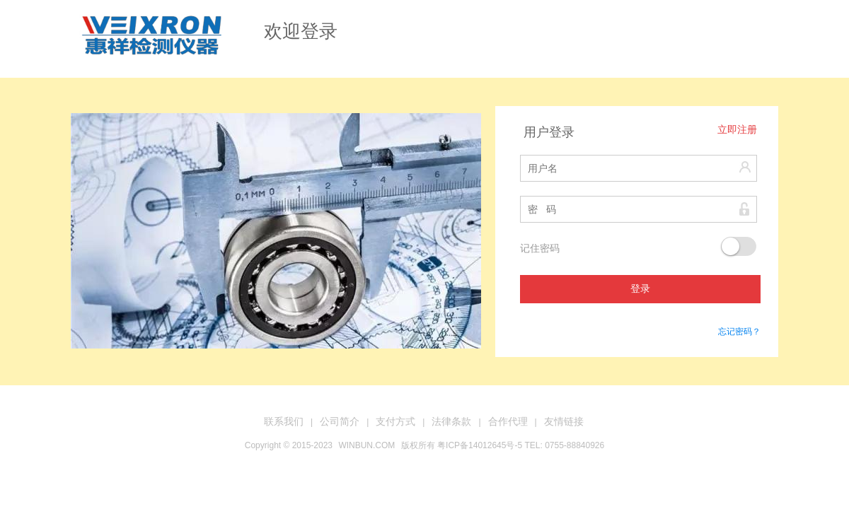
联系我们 (284, 421)
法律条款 (451, 421)
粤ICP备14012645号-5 (479, 445)
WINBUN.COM (366, 445)
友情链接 (564, 421)
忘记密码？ (739, 332)
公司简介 (339, 421)
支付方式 (395, 421)
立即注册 (737, 129)
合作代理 (508, 421)
